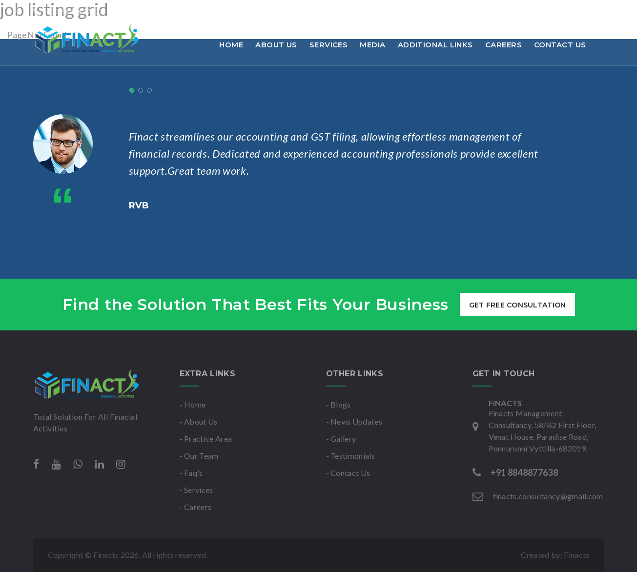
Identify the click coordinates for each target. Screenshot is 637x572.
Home (231, 44)
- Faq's (191, 472)
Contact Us (560, 44)
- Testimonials (350, 455)
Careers (503, 44)
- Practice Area (206, 438)
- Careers (196, 506)
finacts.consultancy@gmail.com (177, 11)
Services (328, 44)
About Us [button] (276, 44)
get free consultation (517, 305)
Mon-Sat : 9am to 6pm (296, 11)
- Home (193, 404)
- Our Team (199, 455)
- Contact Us (348, 472)
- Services (196, 489)
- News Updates (354, 421)
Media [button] (372, 44)
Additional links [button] (435, 44)
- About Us (199, 421)
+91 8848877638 (68, 11)
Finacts (576, 554)
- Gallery (341, 438)
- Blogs (338, 404)
